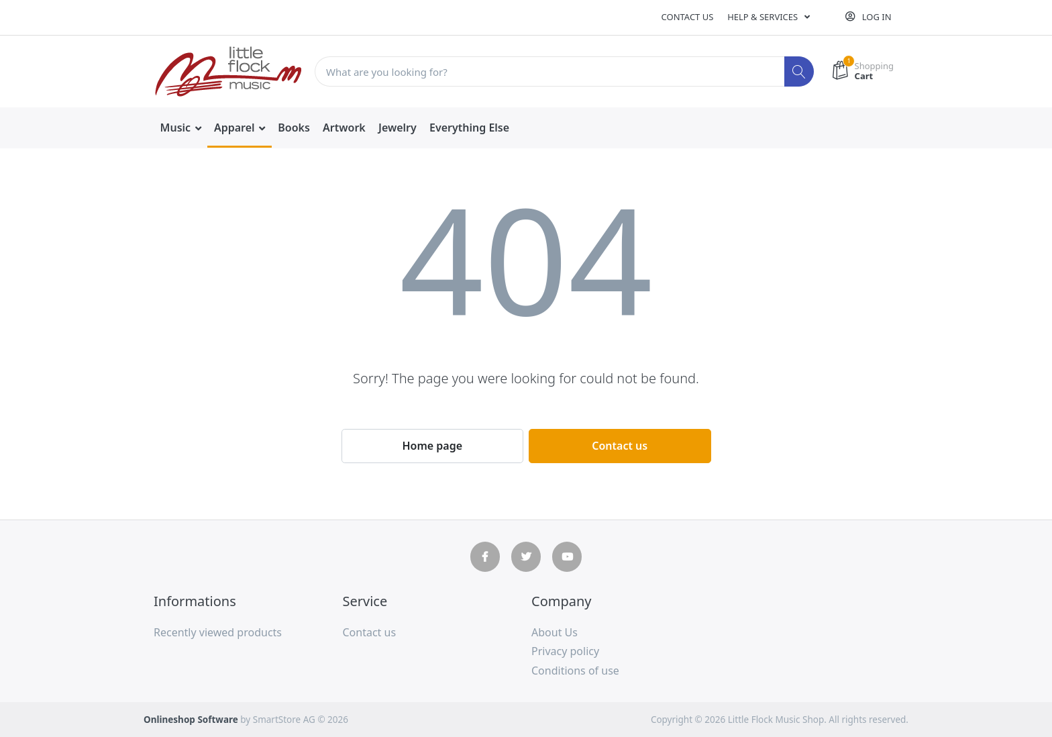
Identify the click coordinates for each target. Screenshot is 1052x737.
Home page (432, 445)
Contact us (688, 17)
